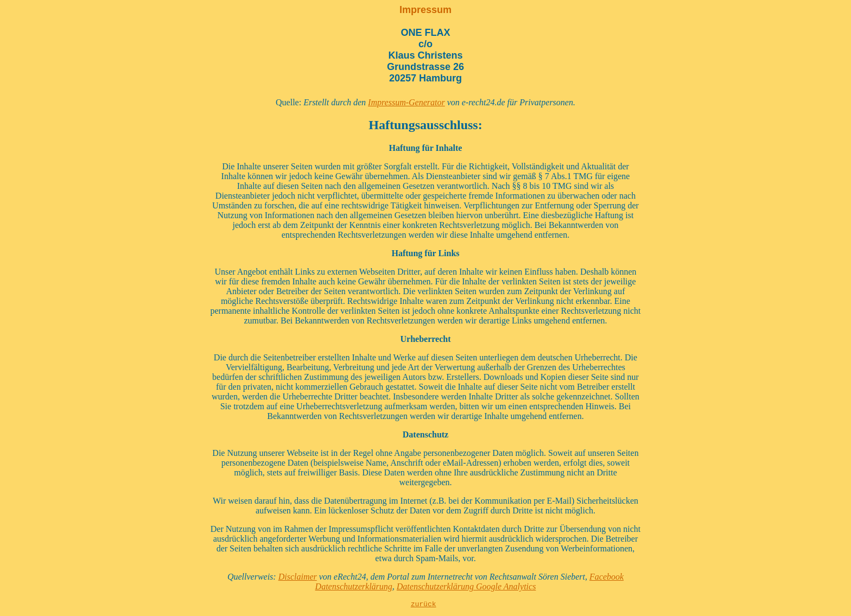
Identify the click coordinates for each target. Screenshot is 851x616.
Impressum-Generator (406, 102)
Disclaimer (297, 576)
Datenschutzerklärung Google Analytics (466, 586)
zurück (423, 605)
